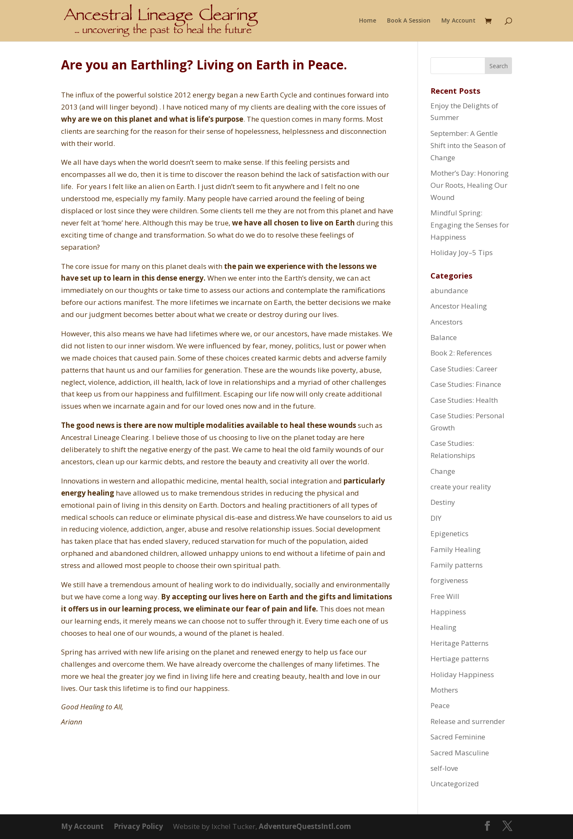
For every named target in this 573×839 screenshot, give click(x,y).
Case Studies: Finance (465, 384)
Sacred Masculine (459, 752)
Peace (440, 705)
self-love (444, 768)
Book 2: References (461, 353)
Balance (443, 337)
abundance (449, 290)
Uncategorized (454, 783)
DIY (435, 518)
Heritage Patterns (459, 643)
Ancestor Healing (458, 306)
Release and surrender (467, 721)
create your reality (460, 486)
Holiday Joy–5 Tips (461, 252)
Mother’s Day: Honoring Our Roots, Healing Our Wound (469, 185)
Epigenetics (449, 533)
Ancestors (446, 322)
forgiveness (449, 580)
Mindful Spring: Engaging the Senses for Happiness (469, 225)
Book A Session (408, 21)
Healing (443, 627)
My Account (458, 21)
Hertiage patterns (459, 658)
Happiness (448, 611)
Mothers (444, 690)
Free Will (444, 596)
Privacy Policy (138, 826)
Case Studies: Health (464, 400)
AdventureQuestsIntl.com (305, 826)
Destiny (442, 502)
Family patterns (456, 565)
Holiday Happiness (462, 674)
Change (442, 471)
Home (367, 21)
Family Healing (455, 549)
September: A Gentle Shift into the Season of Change (468, 145)
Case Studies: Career (463, 368)
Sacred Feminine (457, 737)
